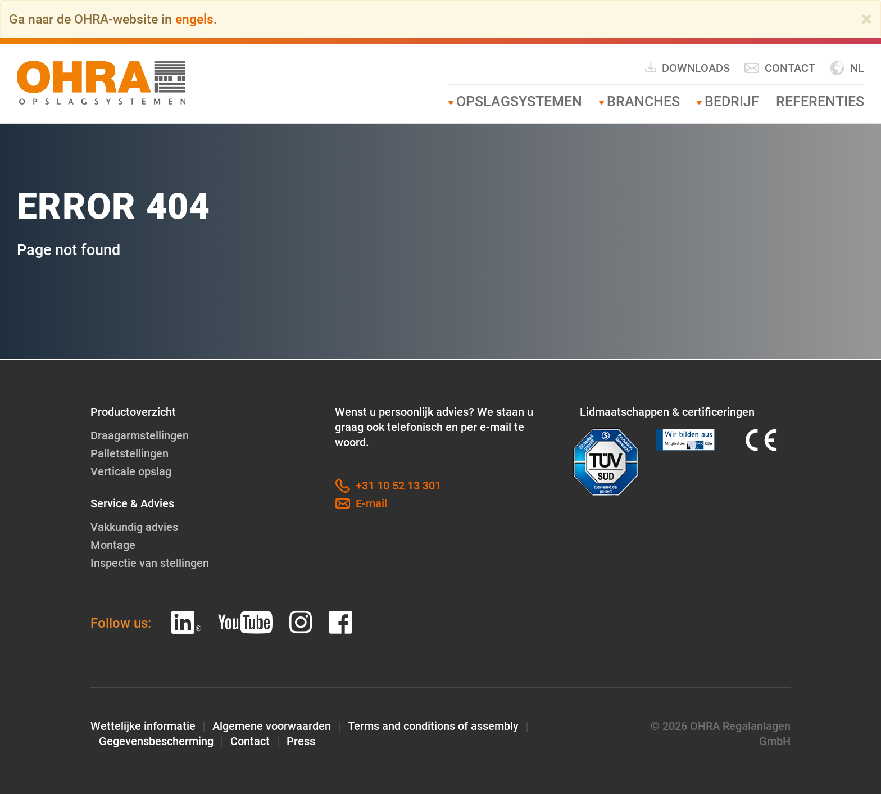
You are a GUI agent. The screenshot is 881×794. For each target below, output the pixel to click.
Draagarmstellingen (139, 435)
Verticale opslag (130, 471)
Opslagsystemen (519, 101)
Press (301, 741)
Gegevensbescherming (156, 741)
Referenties (820, 101)
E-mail (361, 503)
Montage (112, 545)
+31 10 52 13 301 (388, 485)
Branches (643, 101)
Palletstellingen (129, 453)
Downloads (687, 68)
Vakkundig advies (134, 527)
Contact (779, 68)
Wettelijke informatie (143, 726)
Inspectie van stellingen (149, 563)
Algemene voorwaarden (271, 726)
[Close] (866, 19)
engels (194, 19)
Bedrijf (732, 101)
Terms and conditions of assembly (433, 726)
